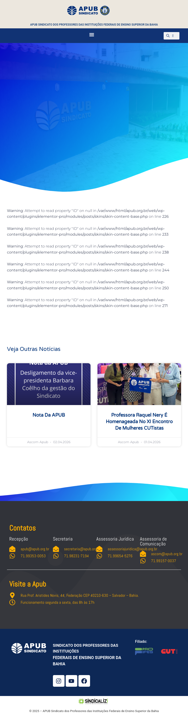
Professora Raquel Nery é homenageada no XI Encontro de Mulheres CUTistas (139, 421)
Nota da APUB (48, 415)
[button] (91, 34)
